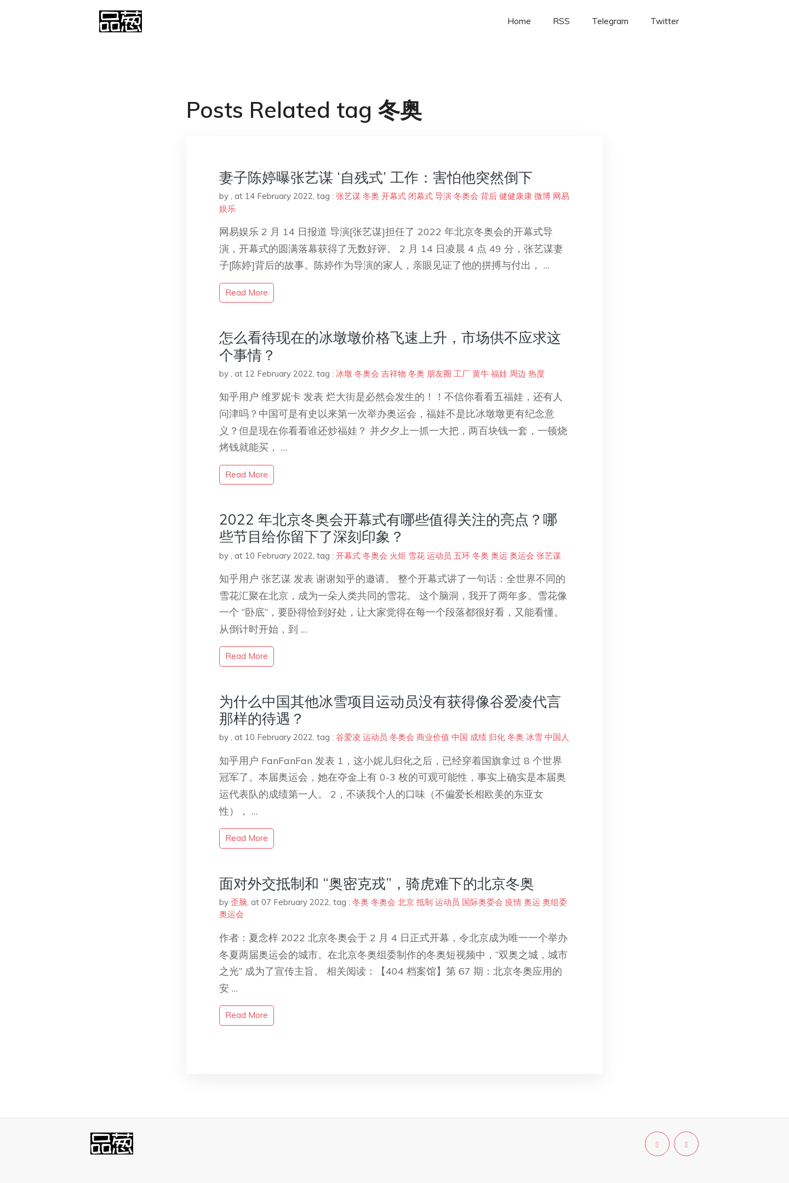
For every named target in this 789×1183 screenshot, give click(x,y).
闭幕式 (420, 196)
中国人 (557, 737)
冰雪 (534, 737)
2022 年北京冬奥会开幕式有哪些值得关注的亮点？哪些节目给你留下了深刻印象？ (388, 527)
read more (246, 292)
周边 (518, 373)
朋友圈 (439, 373)
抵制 (424, 902)
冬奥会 (466, 196)
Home (519, 21)
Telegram (610, 21)
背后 (489, 196)
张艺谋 (348, 196)
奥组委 (554, 902)
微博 (542, 196)
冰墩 (344, 373)
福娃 (499, 373)
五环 (462, 555)
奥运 (499, 555)
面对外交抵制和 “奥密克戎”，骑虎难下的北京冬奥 (376, 883)
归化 (497, 737)
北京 (406, 902)
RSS (561, 21)
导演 (443, 196)
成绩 (478, 737)
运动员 (439, 555)
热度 (536, 373)
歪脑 (239, 902)
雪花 (416, 555)
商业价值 (432, 737)
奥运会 (522, 555)
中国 (459, 737)
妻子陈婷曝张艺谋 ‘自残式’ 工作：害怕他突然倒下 (376, 177)
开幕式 (393, 196)
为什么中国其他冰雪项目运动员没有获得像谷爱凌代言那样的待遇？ (390, 709)
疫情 (513, 902)
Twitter (664, 21)
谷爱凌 (348, 737)
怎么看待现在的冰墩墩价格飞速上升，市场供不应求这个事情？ (390, 345)
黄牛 (480, 373)
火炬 (398, 555)
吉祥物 (393, 373)
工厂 (462, 373)
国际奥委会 (482, 902)
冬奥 (371, 196)
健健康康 (515, 196)
